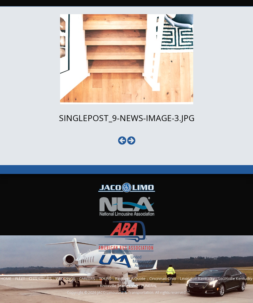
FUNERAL (149, 285)
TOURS (105, 278)
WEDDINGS (65, 278)
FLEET (20, 278)
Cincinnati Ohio (162, 278)
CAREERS (87, 278)
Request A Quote (130, 278)
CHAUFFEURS (40, 278)
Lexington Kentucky (197, 278)
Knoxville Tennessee (119, 285)
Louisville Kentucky (235, 278)
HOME (6, 278)
